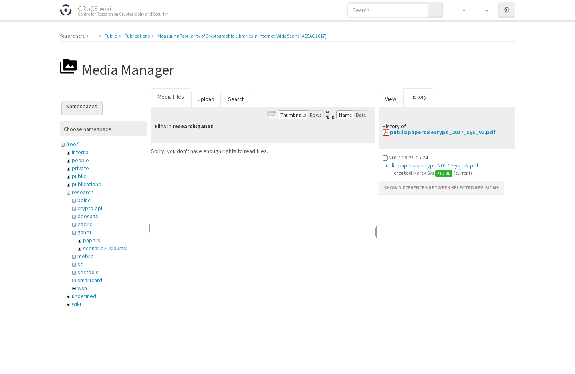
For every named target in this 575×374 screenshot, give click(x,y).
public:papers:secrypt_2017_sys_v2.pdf (443, 132)
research (82, 192)
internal (81, 152)
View (390, 99)
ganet (84, 232)
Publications (137, 36)
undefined (84, 296)
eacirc (84, 224)
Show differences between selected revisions (441, 188)
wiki (76, 304)
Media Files (170, 96)
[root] (73, 144)
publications (86, 184)
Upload (206, 99)
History (418, 96)
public (79, 176)
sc (80, 264)
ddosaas (87, 216)
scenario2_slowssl (105, 248)
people (80, 160)
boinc (84, 200)
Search (236, 99)
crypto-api (89, 208)
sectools (88, 272)
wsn (82, 288)
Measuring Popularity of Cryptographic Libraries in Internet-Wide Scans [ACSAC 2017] (242, 36)
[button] (460, 10)
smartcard (89, 280)
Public (111, 36)
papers (91, 240)
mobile (85, 256)
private (80, 168)
